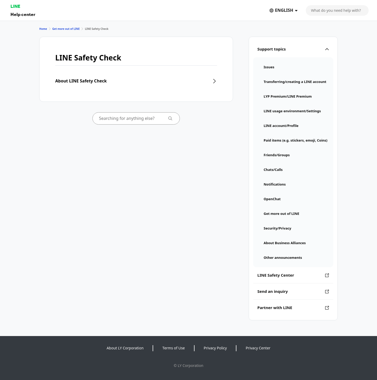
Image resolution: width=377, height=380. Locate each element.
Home (43, 29)
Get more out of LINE (66, 29)
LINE (15, 6)
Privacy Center (258, 347)
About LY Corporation (125, 347)
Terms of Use (173, 347)
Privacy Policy (215, 347)
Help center (22, 14)
